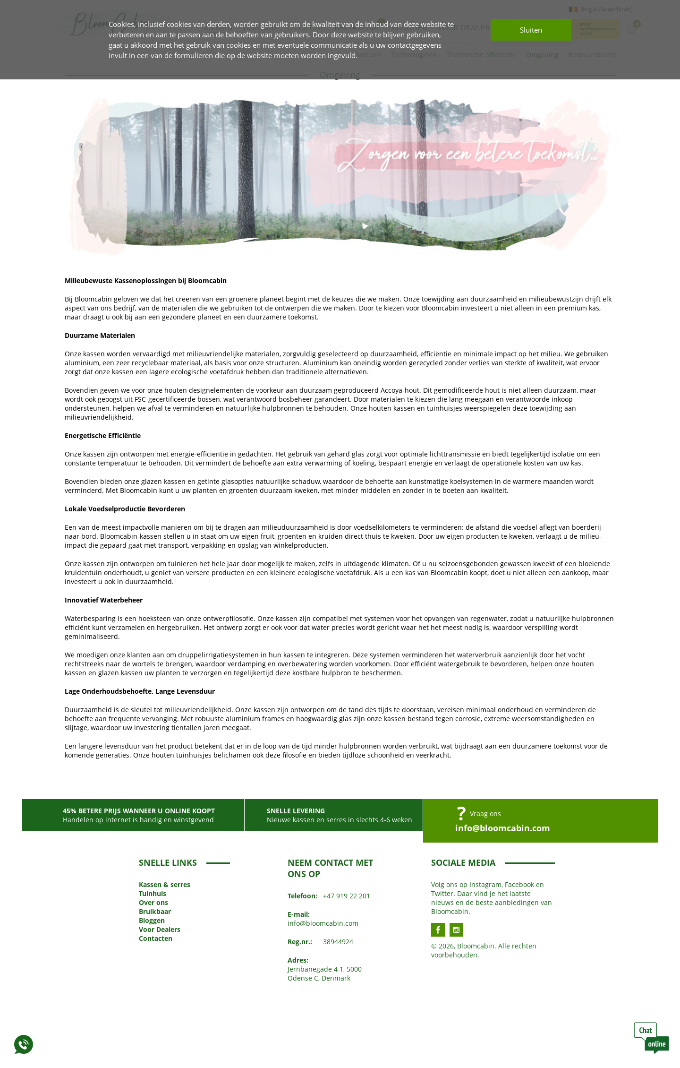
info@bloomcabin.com (502, 828)
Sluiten (531, 29)
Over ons (153, 902)
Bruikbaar (155, 911)
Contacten (155, 938)
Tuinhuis (152, 893)
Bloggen (152, 920)
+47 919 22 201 (346, 895)
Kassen (164, 884)
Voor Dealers (159, 929)
